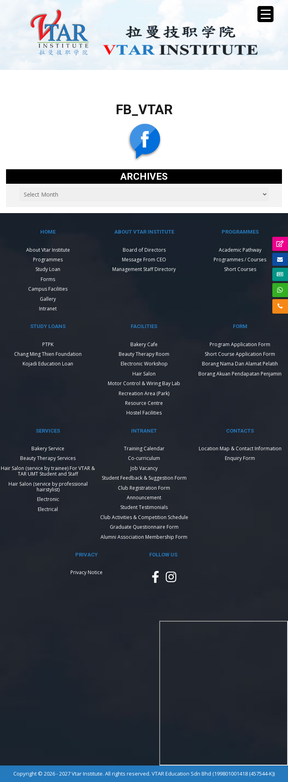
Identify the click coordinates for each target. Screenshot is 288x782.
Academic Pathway (240, 249)
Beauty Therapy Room (144, 354)
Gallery (48, 299)
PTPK (47, 344)
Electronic (48, 499)
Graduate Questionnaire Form (144, 526)
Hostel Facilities (144, 412)
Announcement (144, 497)
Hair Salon (144, 373)
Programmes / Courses (240, 259)
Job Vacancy (144, 468)
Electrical (48, 509)
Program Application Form (240, 344)
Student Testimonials (144, 507)
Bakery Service (47, 448)
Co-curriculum (144, 458)
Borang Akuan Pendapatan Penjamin (240, 373)
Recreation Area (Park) (144, 393)
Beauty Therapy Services (48, 458)
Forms (48, 279)
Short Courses (240, 269)
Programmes (48, 259)
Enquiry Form (240, 458)
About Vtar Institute (48, 249)
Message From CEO (144, 259)
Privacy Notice (86, 572)
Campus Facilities (48, 288)
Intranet (48, 308)
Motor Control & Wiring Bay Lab (144, 383)
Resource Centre (144, 403)
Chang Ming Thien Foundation (48, 354)
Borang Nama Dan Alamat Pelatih (240, 363)
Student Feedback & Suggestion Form (144, 477)
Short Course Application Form (240, 354)
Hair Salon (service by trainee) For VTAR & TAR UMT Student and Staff (48, 471)
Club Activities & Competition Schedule (144, 517)
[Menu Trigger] (265, 14)
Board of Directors (144, 249)
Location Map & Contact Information (240, 448)
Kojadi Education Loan (48, 363)
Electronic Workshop (144, 363)
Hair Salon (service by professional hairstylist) (48, 486)
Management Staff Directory (144, 269)
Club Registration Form (144, 487)
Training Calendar (144, 448)
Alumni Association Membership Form (144, 537)
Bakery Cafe (144, 344)
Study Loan (47, 269)
